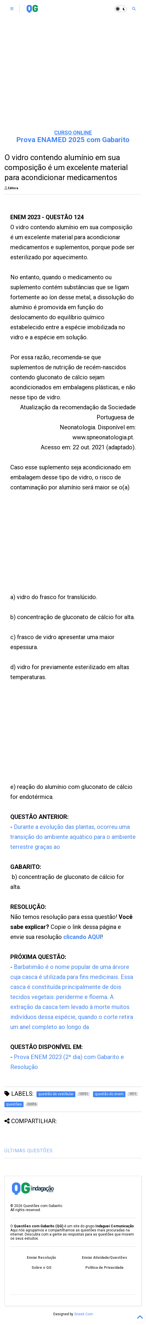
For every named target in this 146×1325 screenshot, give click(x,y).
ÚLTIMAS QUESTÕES (28, 1150)
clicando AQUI (82, 936)
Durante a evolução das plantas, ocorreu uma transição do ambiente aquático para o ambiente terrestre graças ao (73, 836)
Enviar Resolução (41, 1258)
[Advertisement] (73, 79)
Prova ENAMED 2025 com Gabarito (73, 140)
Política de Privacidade (104, 1268)
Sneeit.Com (83, 1314)
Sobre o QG (41, 1268)
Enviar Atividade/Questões (104, 1258)
